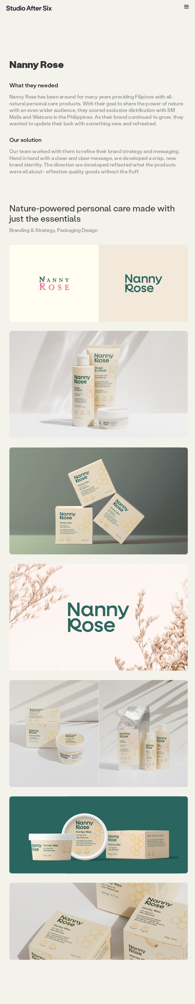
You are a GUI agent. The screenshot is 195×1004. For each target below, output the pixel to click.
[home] (29, 8)
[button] (186, 7)
